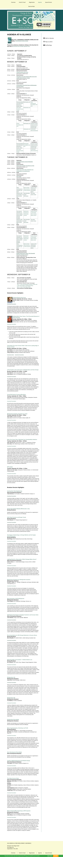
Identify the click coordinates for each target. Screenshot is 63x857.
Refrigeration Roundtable (13, 719)
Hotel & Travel (22, 2)
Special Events (48, 2)
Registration (32, 2)
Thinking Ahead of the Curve (19, 297)
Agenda (40, 2)
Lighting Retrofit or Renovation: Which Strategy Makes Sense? (21, 559)
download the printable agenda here (21, 46)
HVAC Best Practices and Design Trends (16, 517)
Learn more (49, 856)
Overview (13, 2)
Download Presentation (19, 354)
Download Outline (10, 354)
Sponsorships (31, 6)
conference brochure (21, 41)
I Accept (56, 856)
